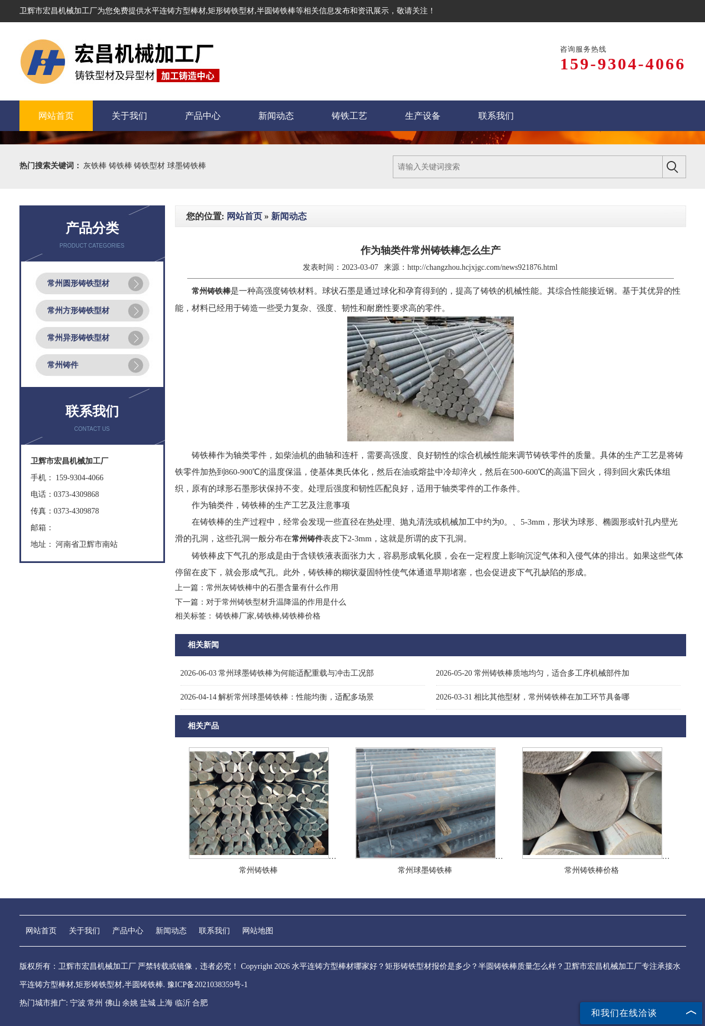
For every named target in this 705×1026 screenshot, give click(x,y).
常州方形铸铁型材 (78, 310)
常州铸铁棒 (258, 870)
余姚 (130, 1003)
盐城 (148, 1003)
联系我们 (214, 931)
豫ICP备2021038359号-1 (207, 984)
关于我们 (84, 931)
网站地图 (257, 931)
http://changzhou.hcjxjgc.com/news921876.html (482, 267)
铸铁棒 (121, 166)
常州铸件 (62, 365)
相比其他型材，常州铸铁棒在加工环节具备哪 (533, 697)
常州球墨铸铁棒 (425, 870)
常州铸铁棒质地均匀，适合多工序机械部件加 (533, 673)
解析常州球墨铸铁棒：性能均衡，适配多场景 (277, 697)
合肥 (200, 1003)
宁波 (78, 1003)
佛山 (113, 1003)
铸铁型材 (150, 166)
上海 (165, 1003)
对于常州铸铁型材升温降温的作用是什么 (276, 602)
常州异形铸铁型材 (78, 338)
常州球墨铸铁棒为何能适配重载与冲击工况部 (277, 673)
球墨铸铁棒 (186, 166)
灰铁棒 (96, 166)
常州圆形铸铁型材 (78, 283)
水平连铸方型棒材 (175, 11)
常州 (95, 1003)
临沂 (183, 1003)
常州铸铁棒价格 (591, 870)
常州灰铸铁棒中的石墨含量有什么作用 (272, 588)
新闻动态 (289, 216)
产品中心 (127, 931)
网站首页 (244, 216)
